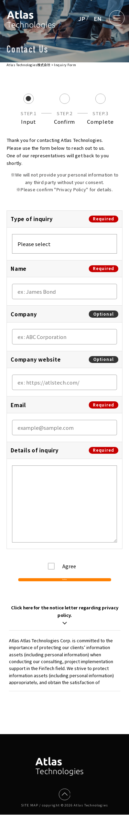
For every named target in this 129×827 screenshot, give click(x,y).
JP (81, 19)
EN (97, 19)
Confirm (64, 585)
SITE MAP (29, 817)
